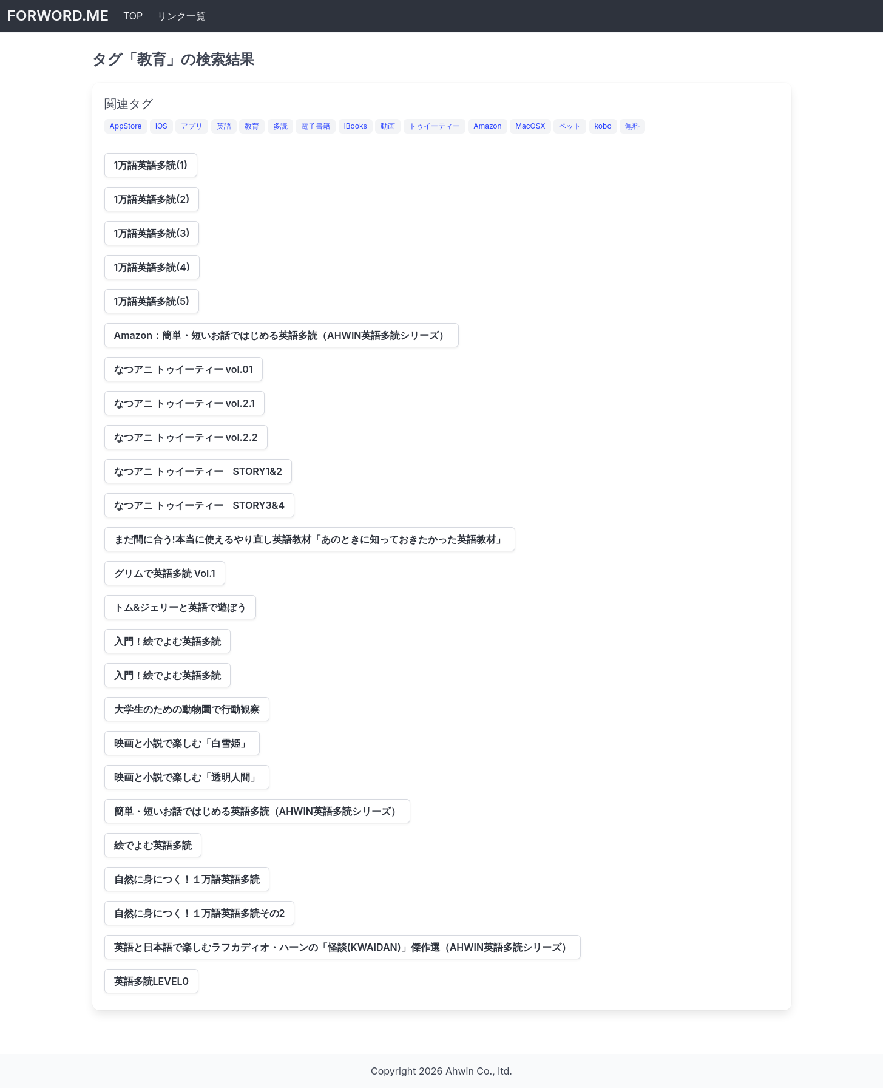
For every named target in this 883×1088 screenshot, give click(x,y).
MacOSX (530, 126)
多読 (280, 126)
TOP (133, 16)
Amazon (487, 126)
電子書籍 (315, 126)
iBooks (355, 126)
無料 (632, 126)
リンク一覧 (181, 16)
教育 (252, 126)
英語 (224, 126)
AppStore (126, 126)
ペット (570, 126)
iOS (161, 126)
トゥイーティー (434, 126)
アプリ (192, 126)
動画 (388, 126)
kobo (603, 126)
